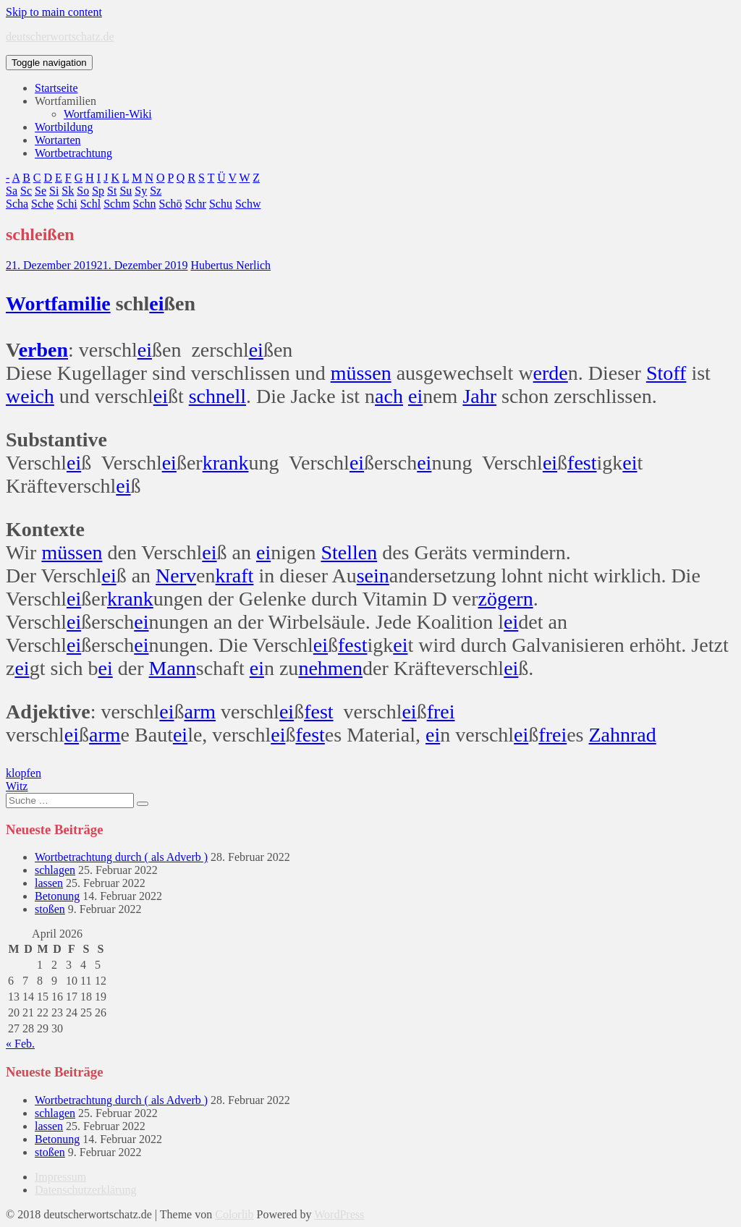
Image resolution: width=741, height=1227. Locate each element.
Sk (68, 190)
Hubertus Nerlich (230, 265)
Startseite (56, 88)
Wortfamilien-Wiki (108, 114)
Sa (11, 190)
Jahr (479, 396)
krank (226, 462)
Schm (116, 204)
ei (156, 303)
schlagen (55, 870)
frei (441, 711)
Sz (155, 190)
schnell (217, 396)
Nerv (176, 575)
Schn (144, 204)
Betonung (57, 896)
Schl (90, 204)
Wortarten (58, 140)
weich (30, 396)
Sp (98, 190)
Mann (172, 668)
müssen (361, 373)
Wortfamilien (65, 101)
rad (643, 734)
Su (125, 190)
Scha (17, 204)
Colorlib (234, 1214)
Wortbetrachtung (73, 153)
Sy (141, 190)
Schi (66, 204)
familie (80, 303)
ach (389, 396)
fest (581, 462)
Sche (42, 204)
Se (40, 190)
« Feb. (20, 1043)
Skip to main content (54, 12)
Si (54, 190)
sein (373, 575)
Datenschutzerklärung (85, 1190)
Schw (248, 204)
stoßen (50, 909)
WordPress (339, 1214)
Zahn (610, 734)
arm (200, 711)
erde (550, 373)
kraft (235, 575)
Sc (26, 190)
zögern (505, 598)
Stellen (349, 552)
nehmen (330, 668)
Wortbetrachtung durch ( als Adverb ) (121, 857)
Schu (220, 204)
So (83, 190)
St (112, 190)
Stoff (666, 373)
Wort (28, 303)
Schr (195, 204)
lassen (49, 883)
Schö (170, 204)
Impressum (60, 1177)
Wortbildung (64, 127)
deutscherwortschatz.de (60, 36)
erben (43, 350)
